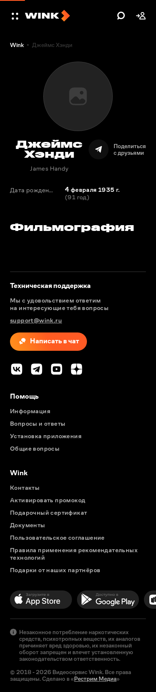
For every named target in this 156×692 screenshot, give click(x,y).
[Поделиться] (117, 149)
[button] (16, 16)
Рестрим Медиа (95, 678)
